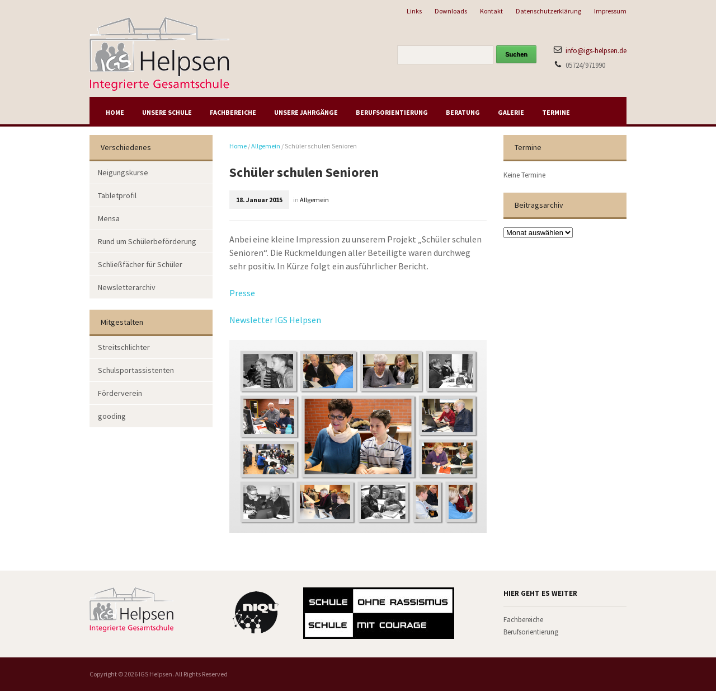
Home (115, 112)
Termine (556, 112)
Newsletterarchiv (127, 287)
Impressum (610, 11)
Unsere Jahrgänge (306, 112)
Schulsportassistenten (136, 370)
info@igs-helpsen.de (596, 50)
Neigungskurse (123, 172)
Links (414, 11)
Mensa (109, 218)
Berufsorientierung (392, 112)
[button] (24, 666)
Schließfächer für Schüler (140, 264)
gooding (112, 416)
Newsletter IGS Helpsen (275, 319)
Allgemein (265, 146)
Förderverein (120, 393)
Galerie (511, 112)
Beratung (463, 112)
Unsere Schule (167, 112)
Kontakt (491, 11)
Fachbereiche (233, 112)
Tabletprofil (117, 195)
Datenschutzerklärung (548, 11)
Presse (242, 292)
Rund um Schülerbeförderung (147, 241)
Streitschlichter (124, 347)
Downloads (451, 11)
